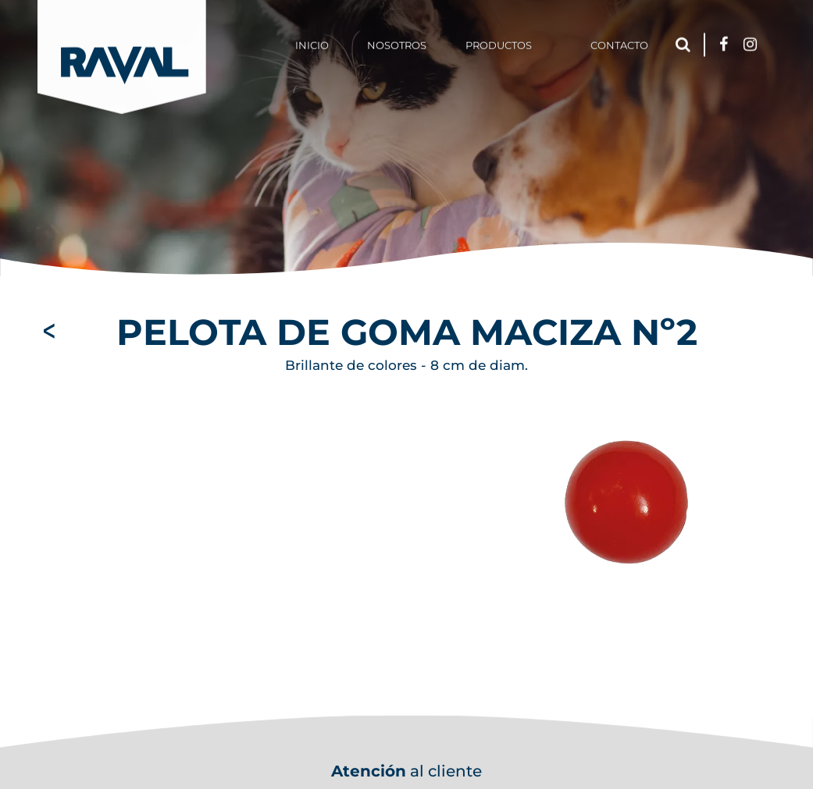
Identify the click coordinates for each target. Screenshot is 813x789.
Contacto (619, 43)
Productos (498, 43)
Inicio (312, 43)
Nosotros (396, 43)
